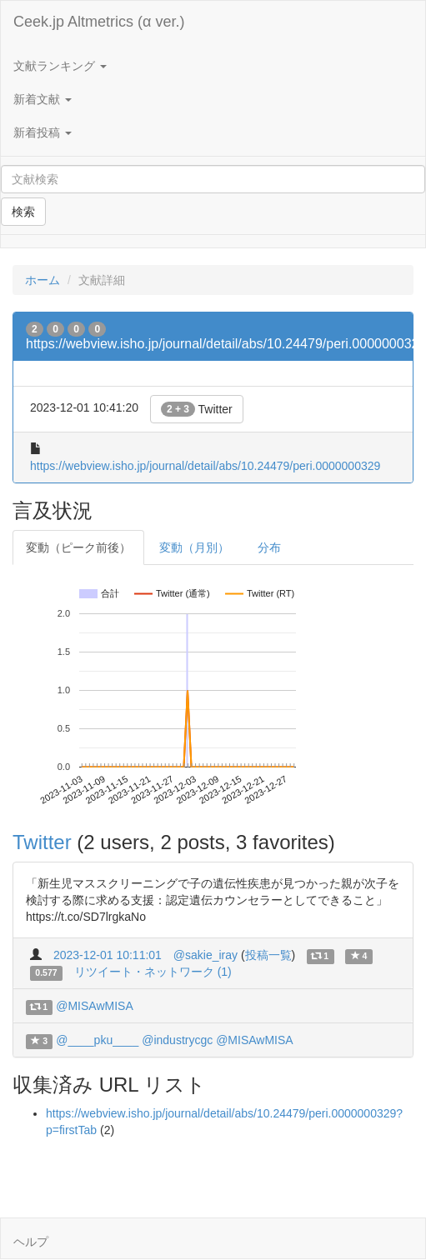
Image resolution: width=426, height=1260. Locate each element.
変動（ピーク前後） (78, 547)
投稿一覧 (268, 955)
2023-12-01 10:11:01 (107, 955)
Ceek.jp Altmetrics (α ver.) (98, 21)
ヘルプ (30, 1241)
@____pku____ (97, 1040)
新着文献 (42, 99)
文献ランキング (60, 65)
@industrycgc (177, 1040)
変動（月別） (194, 547)
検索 (23, 211)
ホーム (42, 280)
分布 (269, 547)
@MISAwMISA (94, 1005)
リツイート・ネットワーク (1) (153, 971)
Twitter (197, 409)
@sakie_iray (205, 955)
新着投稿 (42, 132)
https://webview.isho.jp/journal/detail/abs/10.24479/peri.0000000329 (205, 465)
